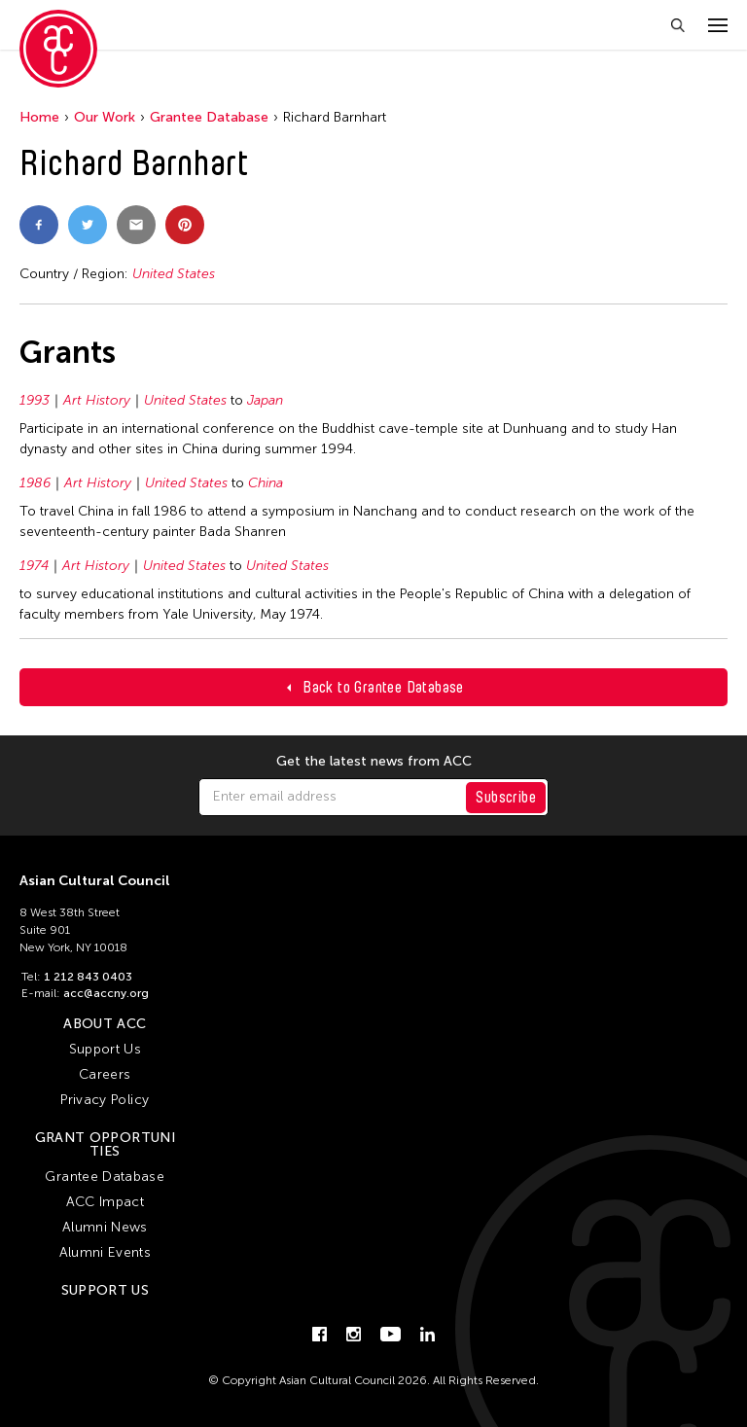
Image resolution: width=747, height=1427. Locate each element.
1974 (34, 565)
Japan (265, 400)
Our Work (104, 117)
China (265, 483)
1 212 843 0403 (88, 976)
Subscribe (506, 797)
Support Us (105, 1049)
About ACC (104, 1024)
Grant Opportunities (105, 1144)
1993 (34, 400)
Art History (96, 400)
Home (39, 117)
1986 (35, 483)
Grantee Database (209, 117)
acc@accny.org (106, 993)
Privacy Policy (104, 1099)
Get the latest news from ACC (374, 761)
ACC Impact (105, 1202)
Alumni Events (105, 1252)
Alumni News (105, 1227)
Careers (104, 1074)
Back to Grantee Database (383, 687)
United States (173, 274)
